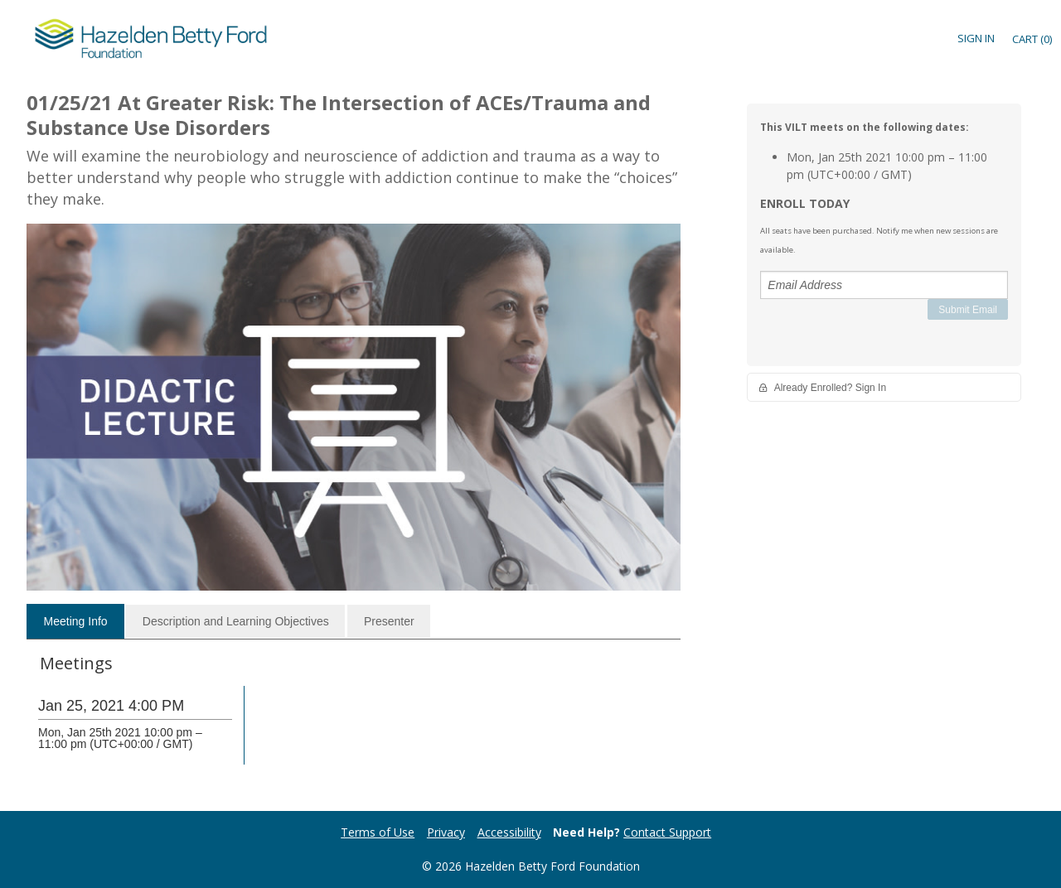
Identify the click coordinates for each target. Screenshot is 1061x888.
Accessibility (509, 832)
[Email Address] (884, 285)
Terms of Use (377, 832)
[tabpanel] (354, 722)
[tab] (75, 621)
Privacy (446, 832)
